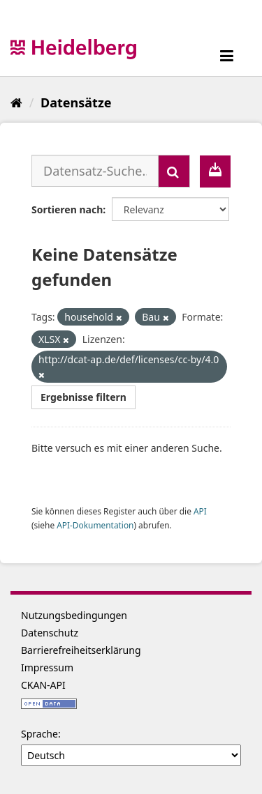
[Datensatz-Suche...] (95, 171)
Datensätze (76, 102)
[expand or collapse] (226, 55)
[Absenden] (174, 171)
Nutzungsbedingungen (74, 615)
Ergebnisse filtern (83, 397)
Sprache (39, 733)
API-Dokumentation (95, 524)
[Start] (16, 102)
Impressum (47, 667)
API (200, 511)
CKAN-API (43, 685)
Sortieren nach (67, 209)
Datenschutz (49, 632)
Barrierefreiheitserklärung (81, 650)
